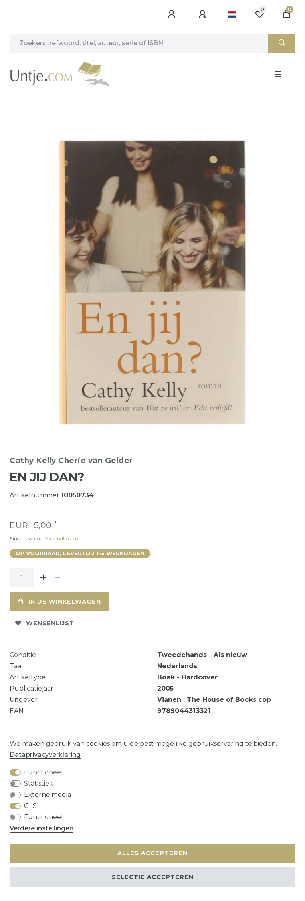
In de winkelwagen (59, 601)
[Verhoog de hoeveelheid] (43, 577)
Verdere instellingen (41, 828)
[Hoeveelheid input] (22, 577)
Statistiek (38, 783)
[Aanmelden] (173, 14)
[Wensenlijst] (259, 14)
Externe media (47, 794)
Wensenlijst (44, 623)
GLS (30, 806)
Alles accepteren (152, 853)
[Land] (232, 14)
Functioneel (43, 772)
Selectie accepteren (153, 877)
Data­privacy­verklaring (45, 754)
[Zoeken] (281, 43)
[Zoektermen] (139, 43)
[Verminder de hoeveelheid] (57, 577)
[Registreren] (203, 14)
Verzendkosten (61, 538)
